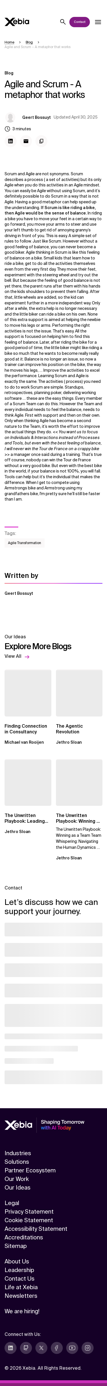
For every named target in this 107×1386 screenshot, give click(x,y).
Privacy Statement (29, 1211)
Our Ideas (18, 1187)
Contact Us (20, 1278)
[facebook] (57, 1348)
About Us (17, 1261)
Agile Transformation (24, 543)
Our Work (17, 1179)
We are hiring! (22, 1311)
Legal (12, 1203)
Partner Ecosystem (30, 1170)
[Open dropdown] (98, 22)
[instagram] (88, 1348)
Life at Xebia (21, 1287)
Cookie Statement (29, 1220)
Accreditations (24, 1237)
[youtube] (72, 1348)
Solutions (17, 1162)
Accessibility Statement (36, 1229)
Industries (18, 1153)
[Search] (63, 22)
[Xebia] (17, 22)
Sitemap (16, 1246)
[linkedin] (11, 1348)
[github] (26, 1348)
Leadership (19, 1270)
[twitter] (41, 1348)
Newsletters (21, 1296)
